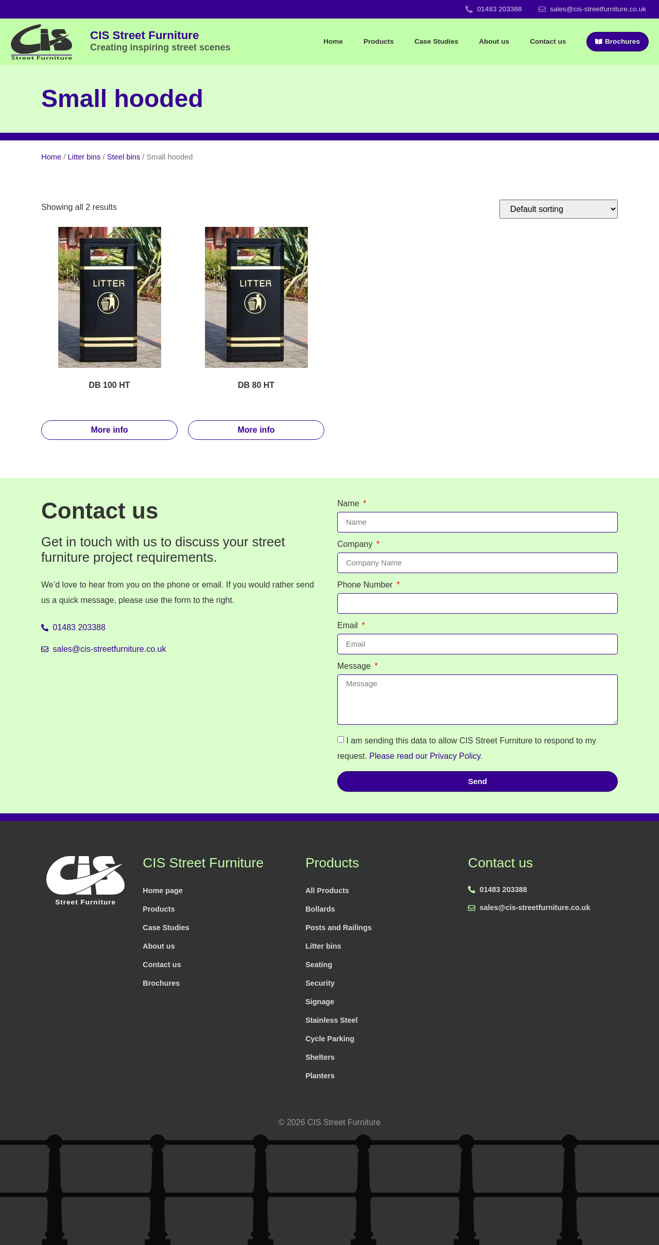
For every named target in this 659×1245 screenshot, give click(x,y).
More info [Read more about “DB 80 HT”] (256, 429)
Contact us (548, 41)
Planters (320, 1076)
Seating (318, 965)
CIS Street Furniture (160, 40)
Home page (163, 890)
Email (348, 625)
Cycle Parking (329, 1039)
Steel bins (124, 157)
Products (378, 41)
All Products (327, 890)
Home (333, 41)
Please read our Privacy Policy (424, 755)
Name (349, 504)
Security (320, 983)
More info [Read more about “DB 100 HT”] (109, 429)
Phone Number (366, 585)
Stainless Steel (331, 1020)
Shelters (320, 1057)
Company (356, 544)
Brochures (161, 983)
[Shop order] (558, 209)
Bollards (320, 909)
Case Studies (436, 41)
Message (355, 666)
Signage (319, 1002)
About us (494, 41)
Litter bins (84, 157)
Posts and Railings (338, 927)
